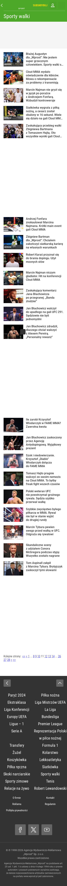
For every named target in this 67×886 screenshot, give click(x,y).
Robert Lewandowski (50, 788)
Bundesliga (50, 716)
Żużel (17, 752)
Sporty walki (17, 16)
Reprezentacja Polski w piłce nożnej (50, 734)
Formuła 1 (50, 745)
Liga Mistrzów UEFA (50, 702)
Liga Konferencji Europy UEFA (16, 713)
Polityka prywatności (17, 810)
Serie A (16, 731)
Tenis (50, 781)
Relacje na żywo (16, 788)
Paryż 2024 (17, 695)
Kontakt (50, 797)
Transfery (16, 745)
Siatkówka (50, 767)
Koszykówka (16, 759)
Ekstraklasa (17, 702)
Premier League (50, 724)
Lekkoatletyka (50, 759)
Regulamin (50, 804)
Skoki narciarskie (16, 774)
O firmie (17, 797)
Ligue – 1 (16, 724)
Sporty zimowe (16, 781)
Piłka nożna (50, 695)
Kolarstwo (50, 752)
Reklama (16, 804)
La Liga (50, 709)
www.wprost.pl (31, 876)
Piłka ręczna (16, 767)
